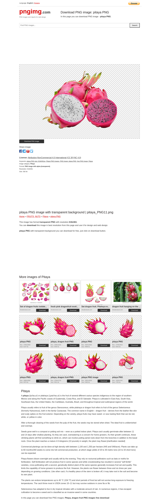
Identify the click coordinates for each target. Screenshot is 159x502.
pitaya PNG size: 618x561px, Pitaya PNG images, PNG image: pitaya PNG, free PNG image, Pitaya (60, 161)
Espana (37, 3)
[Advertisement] (79, 47)
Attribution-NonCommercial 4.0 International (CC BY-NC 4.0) (54, 158)
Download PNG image (31, 141)
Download (42, 310)
